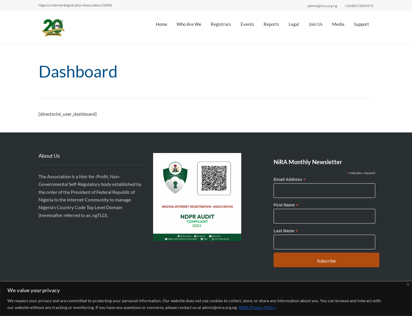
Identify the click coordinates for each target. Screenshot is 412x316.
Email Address (290, 179)
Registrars (221, 24)
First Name (286, 205)
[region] (206, 299)
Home (161, 24)
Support (361, 24)
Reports (271, 24)
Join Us (316, 24)
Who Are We (189, 24)
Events (247, 24)
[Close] (408, 284)
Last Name (286, 231)
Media (338, 24)
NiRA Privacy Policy (257, 307)
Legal (294, 24)
